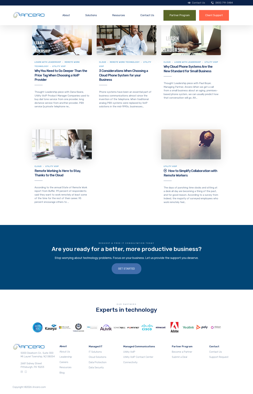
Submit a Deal (179, 357)
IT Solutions (95, 351)
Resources (118, 15)
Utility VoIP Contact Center (138, 357)
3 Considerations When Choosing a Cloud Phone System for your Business (123, 75)
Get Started (126, 268)
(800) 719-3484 (224, 2)
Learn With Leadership (48, 62)
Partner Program (180, 15)
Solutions (91, 15)
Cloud (102, 62)
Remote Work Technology (125, 62)
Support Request (218, 357)
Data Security (96, 367)
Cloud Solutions (97, 357)
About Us (65, 351)
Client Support (214, 15)
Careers (64, 362)
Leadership (66, 356)
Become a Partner (182, 351)
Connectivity (130, 362)
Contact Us (198, 2)
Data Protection (97, 362)
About (66, 15)
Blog (62, 372)
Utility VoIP (59, 66)
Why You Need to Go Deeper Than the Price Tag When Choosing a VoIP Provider (61, 75)
